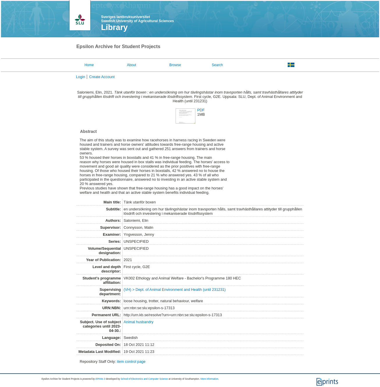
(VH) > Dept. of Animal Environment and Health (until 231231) (175, 289)
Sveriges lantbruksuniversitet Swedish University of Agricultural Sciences (137, 19)
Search (217, 65)
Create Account (102, 77)
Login (80, 77)
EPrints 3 (100, 379)
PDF (201, 110)
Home (89, 65)
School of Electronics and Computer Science (144, 379)
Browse (175, 65)
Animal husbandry (138, 322)
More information (209, 379)
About (131, 65)
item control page (131, 361)
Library (114, 27)
